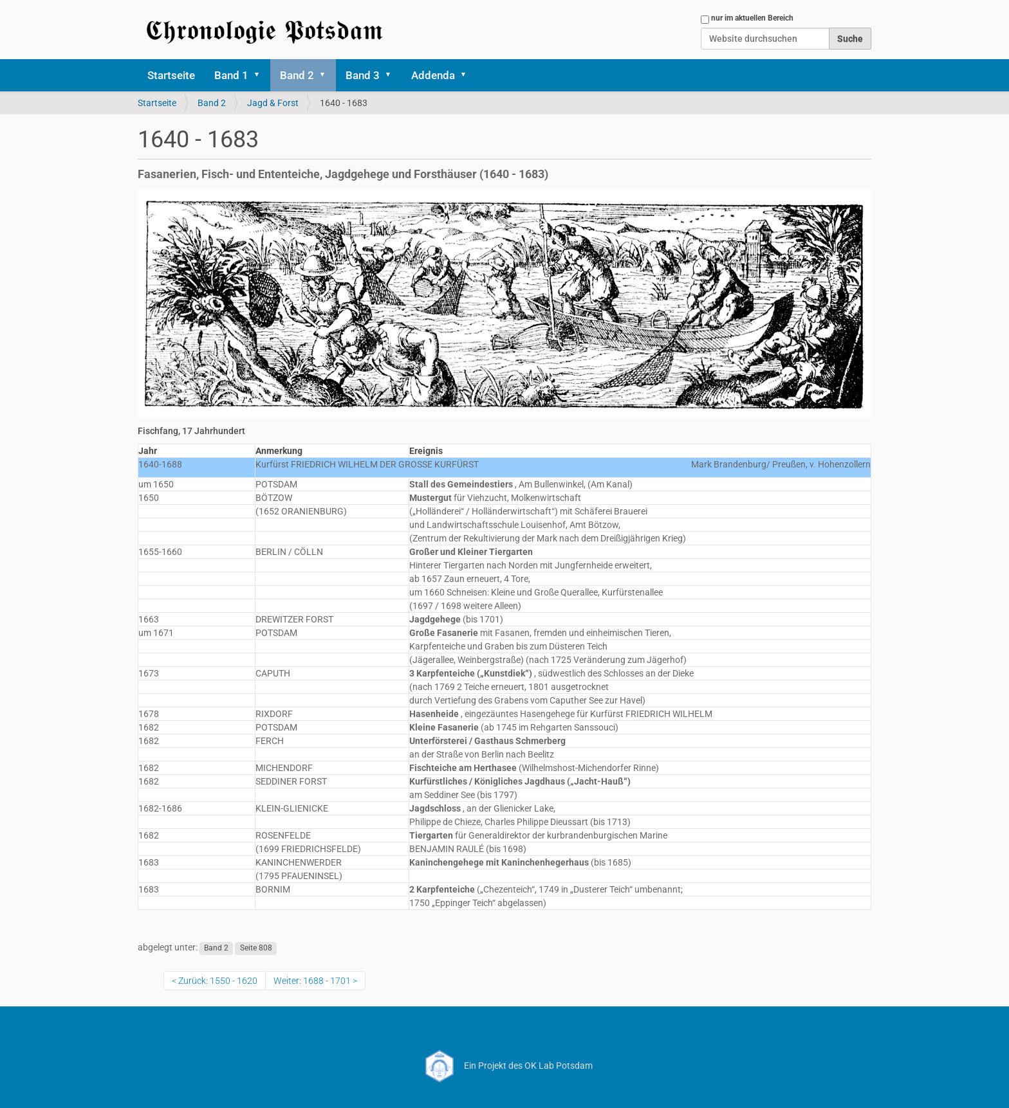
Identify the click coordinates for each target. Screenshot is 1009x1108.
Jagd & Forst (273, 103)
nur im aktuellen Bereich (752, 18)
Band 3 (363, 75)
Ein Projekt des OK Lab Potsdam (505, 1065)
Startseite (171, 75)
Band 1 (231, 75)
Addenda (433, 75)
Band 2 (297, 75)
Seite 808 (256, 947)
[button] (261, 75)
